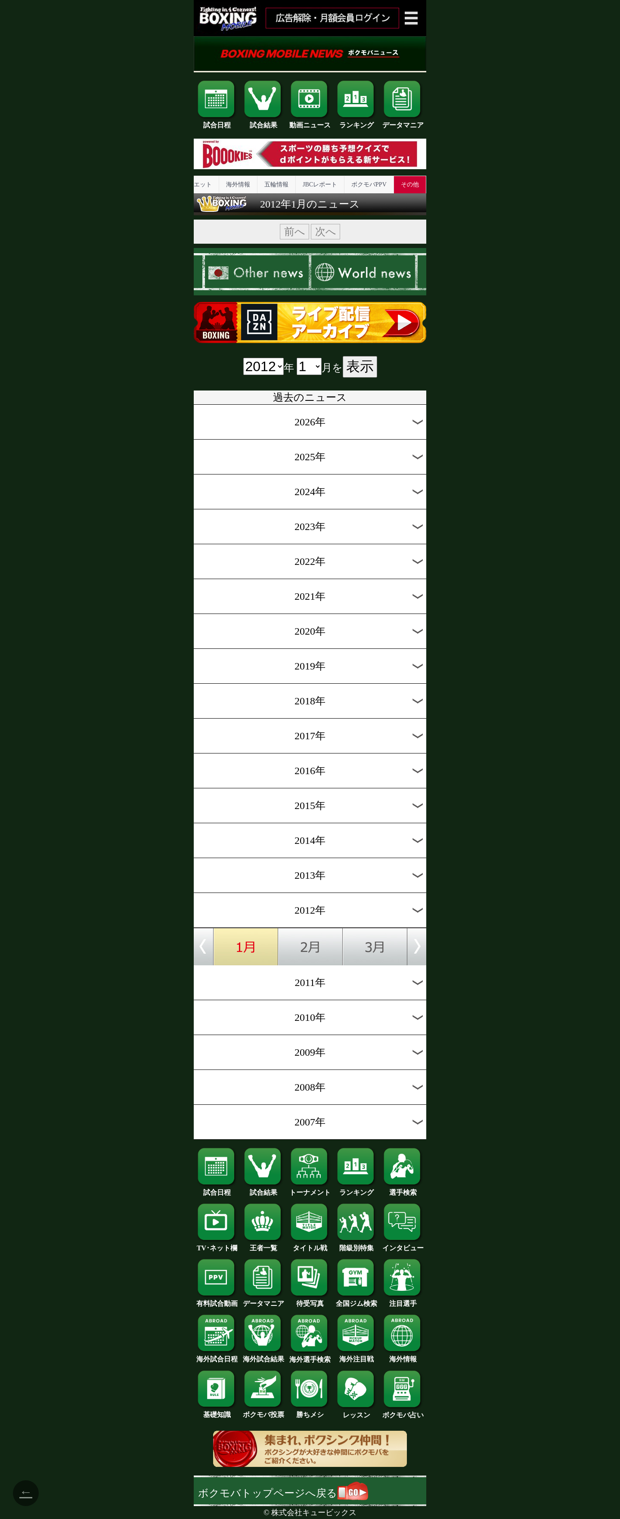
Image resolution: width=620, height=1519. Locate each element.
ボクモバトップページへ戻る (283, 1493)
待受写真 (310, 1300)
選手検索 (403, 1189)
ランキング (356, 122)
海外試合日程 (217, 1356)
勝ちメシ (310, 1411)
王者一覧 (263, 1245)
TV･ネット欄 (217, 1245)
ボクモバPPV (369, 184)
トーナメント (310, 1189)
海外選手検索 (310, 1356)
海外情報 (238, 184)
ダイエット (197, 184)
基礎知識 (217, 1411)
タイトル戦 (310, 1245)
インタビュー (403, 1245)
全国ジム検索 (356, 1300)
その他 (410, 184)
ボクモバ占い (403, 1412)
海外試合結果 (263, 1356)
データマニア (403, 122)
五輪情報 (276, 184)
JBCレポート (320, 184)
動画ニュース (310, 122)
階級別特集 (356, 1245)
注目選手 (403, 1300)
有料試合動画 (217, 1300)
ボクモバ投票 (263, 1411)
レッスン (356, 1412)
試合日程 (217, 122)
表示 (360, 366)
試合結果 (263, 122)
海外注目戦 (356, 1356)
